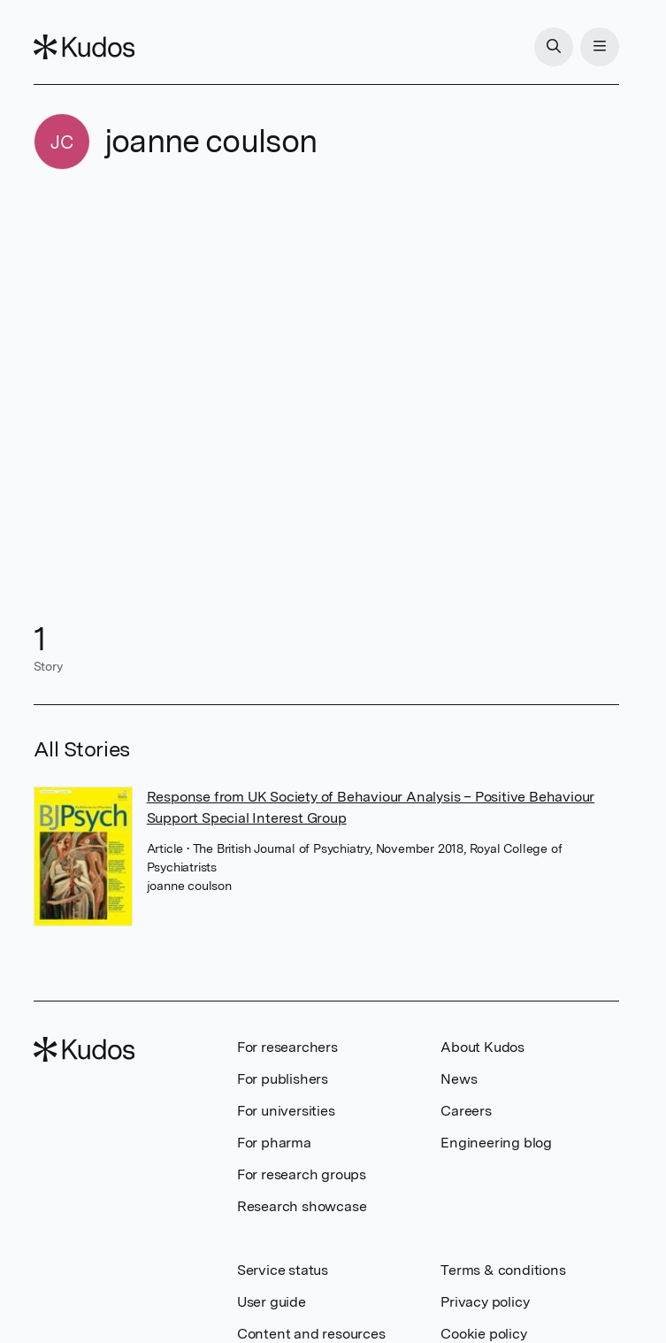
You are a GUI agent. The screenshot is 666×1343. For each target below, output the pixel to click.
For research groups (301, 1174)
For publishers (282, 1079)
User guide (271, 1301)
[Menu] (599, 46)
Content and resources (311, 1333)
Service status (282, 1270)
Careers (466, 1110)
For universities (286, 1110)
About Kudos (482, 1047)
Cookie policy (483, 1333)
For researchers (287, 1047)
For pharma (274, 1142)
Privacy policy (484, 1301)
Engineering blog (496, 1142)
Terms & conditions (502, 1270)
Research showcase (302, 1206)
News (458, 1079)
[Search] (553, 46)
